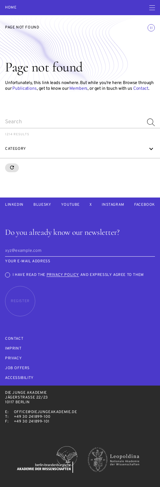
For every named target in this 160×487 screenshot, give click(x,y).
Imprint (13, 348)
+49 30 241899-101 (31, 421)
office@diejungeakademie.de (45, 412)
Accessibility (19, 378)
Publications (24, 88)
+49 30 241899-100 (32, 416)
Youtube (70, 205)
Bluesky (42, 205)
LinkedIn (14, 205)
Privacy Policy (63, 274)
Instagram (113, 205)
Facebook (144, 205)
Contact (140, 88)
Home (10, 7)
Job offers (17, 368)
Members (78, 88)
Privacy (13, 358)
